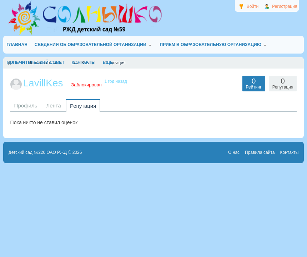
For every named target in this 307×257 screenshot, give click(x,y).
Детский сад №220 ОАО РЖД (38, 152)
